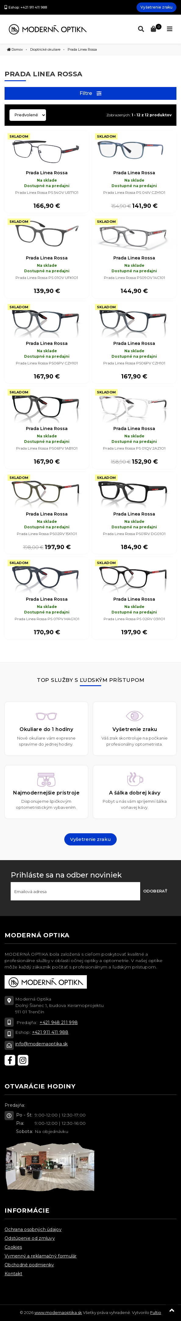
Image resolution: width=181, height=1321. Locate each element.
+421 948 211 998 (59, 1022)
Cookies (13, 1247)
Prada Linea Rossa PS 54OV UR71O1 (46, 192)
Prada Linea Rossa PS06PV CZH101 (47, 363)
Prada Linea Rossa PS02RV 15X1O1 (47, 533)
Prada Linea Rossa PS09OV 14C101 (134, 277)
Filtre (91, 93)
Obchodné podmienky (29, 1265)
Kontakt (13, 1273)
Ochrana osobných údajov (33, 1229)
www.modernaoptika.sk (58, 1312)
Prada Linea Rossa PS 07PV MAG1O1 (47, 619)
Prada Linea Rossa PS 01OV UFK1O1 (47, 277)
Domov (15, 49)
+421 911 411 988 (50, 1032)
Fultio (155, 1312)
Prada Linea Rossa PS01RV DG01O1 (134, 533)
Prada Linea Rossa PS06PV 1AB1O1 (46, 448)
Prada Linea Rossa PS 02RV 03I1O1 (134, 619)
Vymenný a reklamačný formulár (41, 1256)
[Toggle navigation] (169, 29)
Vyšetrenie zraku (156, 7)
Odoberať (155, 891)
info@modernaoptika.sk (41, 1044)
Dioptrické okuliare (45, 49)
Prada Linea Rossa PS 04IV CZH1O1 (134, 192)
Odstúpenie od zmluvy (30, 1238)
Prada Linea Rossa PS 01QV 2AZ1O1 (134, 448)
